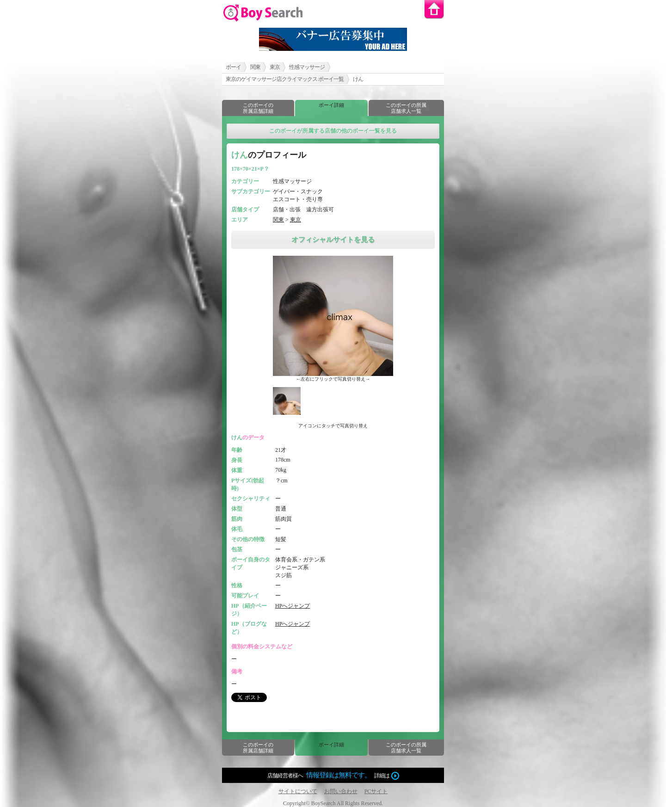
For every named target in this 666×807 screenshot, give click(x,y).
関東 (255, 67)
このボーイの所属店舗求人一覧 (406, 108)
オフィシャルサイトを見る (333, 239)
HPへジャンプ (292, 606)
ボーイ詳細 (331, 105)
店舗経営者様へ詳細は (333, 775)
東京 (275, 67)
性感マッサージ (307, 67)
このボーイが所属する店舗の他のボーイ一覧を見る (333, 131)
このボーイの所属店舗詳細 (258, 108)
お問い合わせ (341, 791)
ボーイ (233, 67)
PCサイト (376, 791)
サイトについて (297, 791)
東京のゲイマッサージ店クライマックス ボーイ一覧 (285, 79)
